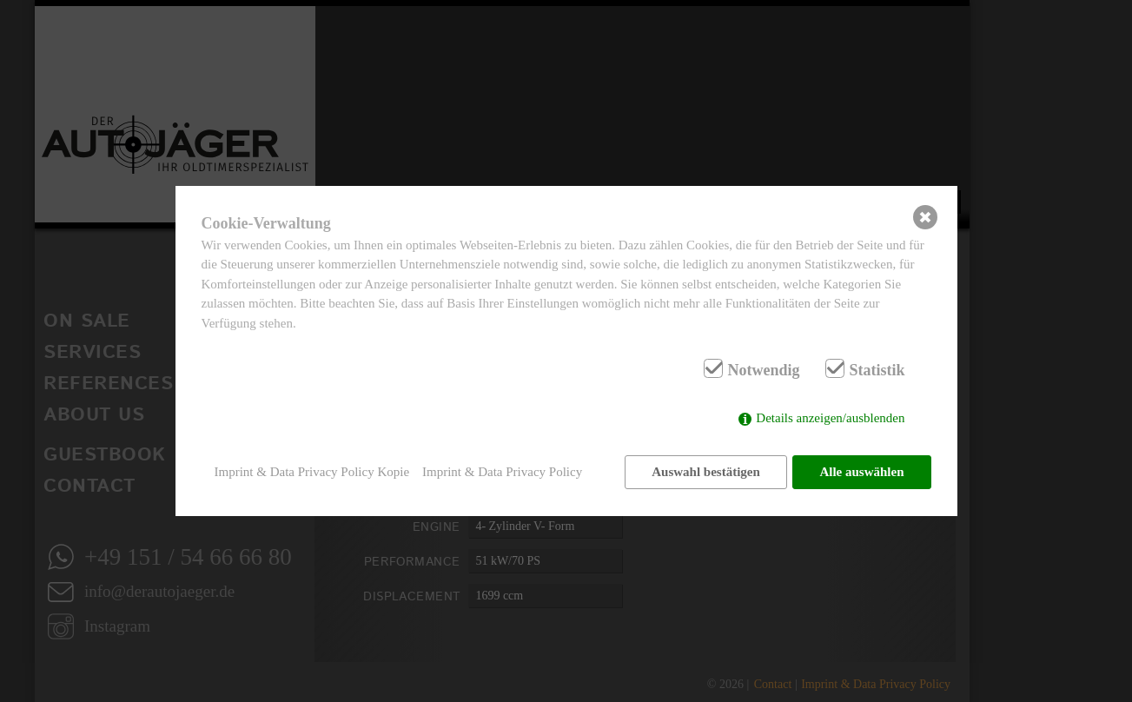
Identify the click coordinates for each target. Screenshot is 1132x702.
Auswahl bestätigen (705, 472)
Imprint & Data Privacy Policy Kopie (312, 472)
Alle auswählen (861, 472)
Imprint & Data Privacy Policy (502, 472)
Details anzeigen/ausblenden (830, 419)
